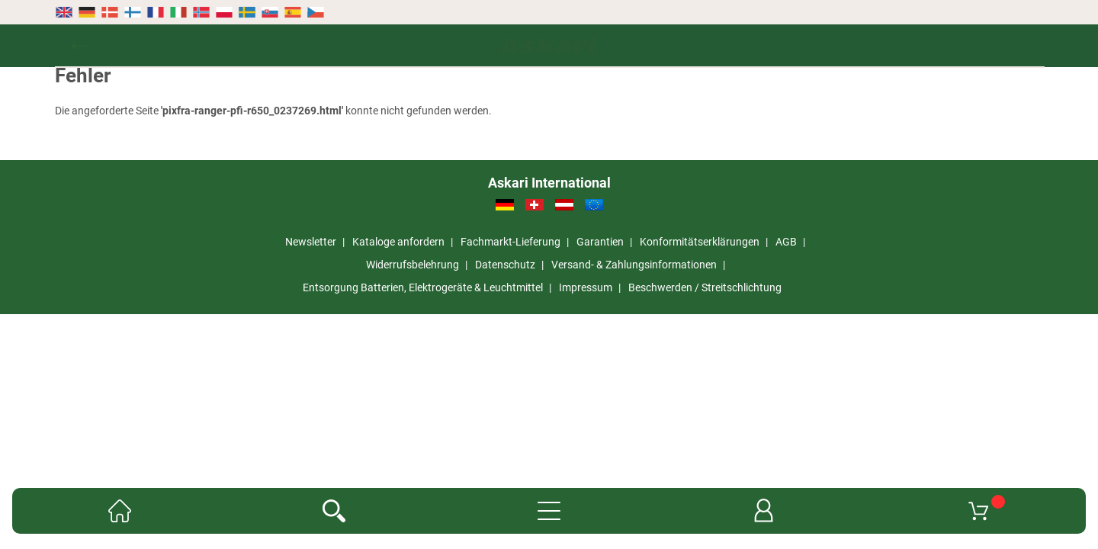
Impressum (585, 287)
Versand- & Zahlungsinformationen (634, 264)
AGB (786, 242)
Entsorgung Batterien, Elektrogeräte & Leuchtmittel (423, 287)
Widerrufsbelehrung (412, 264)
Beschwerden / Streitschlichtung (705, 287)
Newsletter (310, 242)
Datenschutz (505, 264)
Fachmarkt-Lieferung (510, 242)
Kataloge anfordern (398, 242)
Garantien (600, 242)
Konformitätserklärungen (699, 242)
